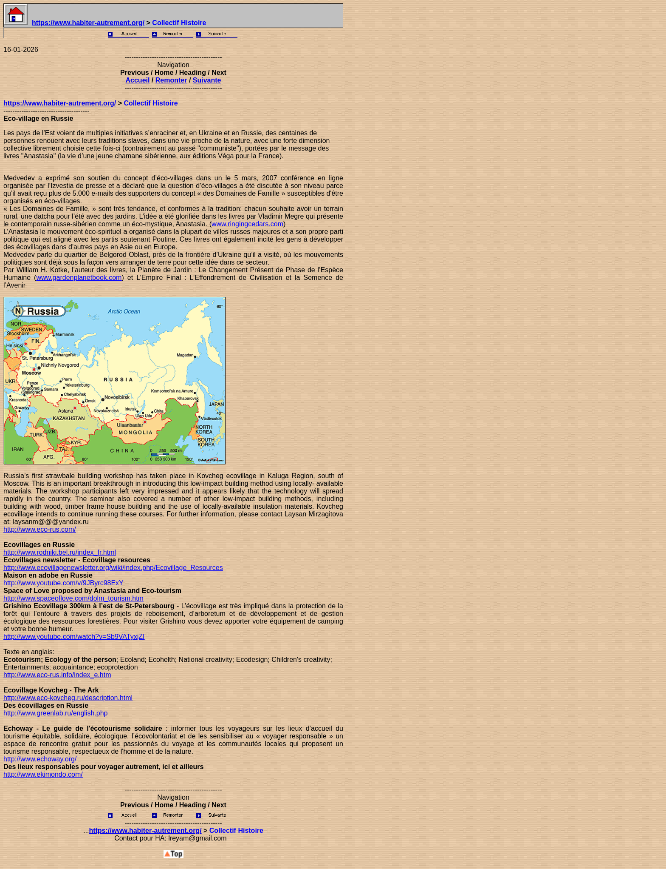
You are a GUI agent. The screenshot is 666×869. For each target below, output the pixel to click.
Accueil (138, 80)
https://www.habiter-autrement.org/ (88, 22)
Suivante (207, 80)
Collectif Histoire (179, 22)
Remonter (171, 80)
